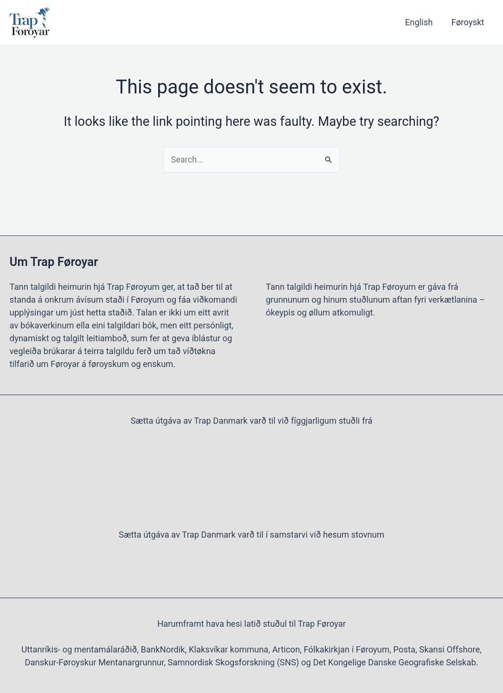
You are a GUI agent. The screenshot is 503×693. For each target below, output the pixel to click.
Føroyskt (468, 22)
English (421, 22)
